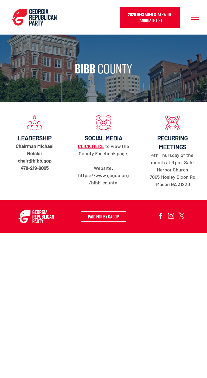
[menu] (195, 17)
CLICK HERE (91, 146)
